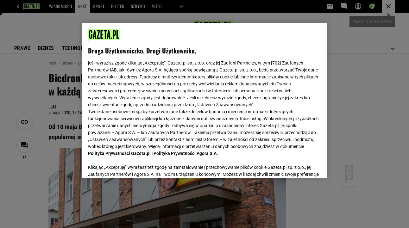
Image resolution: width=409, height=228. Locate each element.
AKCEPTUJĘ (299, 165)
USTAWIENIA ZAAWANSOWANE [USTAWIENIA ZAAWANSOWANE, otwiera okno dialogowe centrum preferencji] (129, 165)
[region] (204, 100)
